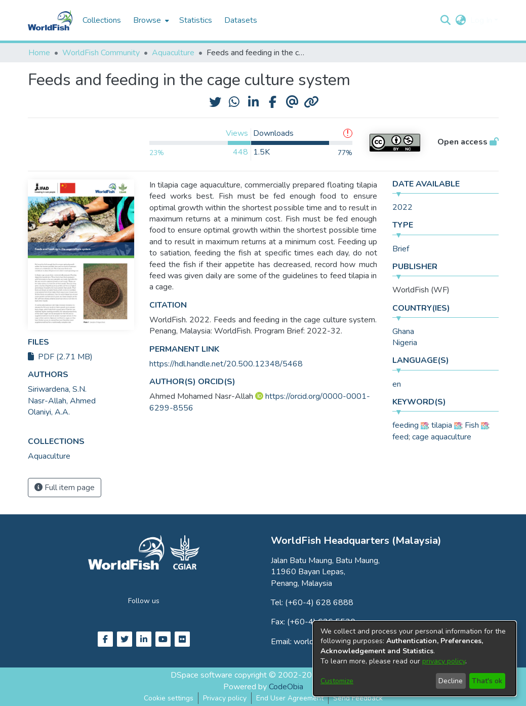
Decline (450, 681)
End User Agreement (289, 698)
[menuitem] (150, 20)
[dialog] (414, 658)
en (396, 384)
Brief (400, 248)
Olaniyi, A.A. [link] (49, 412)
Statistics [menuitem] (195, 20)
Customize (336, 681)
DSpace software (201, 675)
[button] (445, 20)
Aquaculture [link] (173, 52)
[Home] (50, 20)
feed (400, 436)
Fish (472, 425)
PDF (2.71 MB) (60, 356)
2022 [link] (402, 207)
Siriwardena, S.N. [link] (57, 389)
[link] (49, 456)
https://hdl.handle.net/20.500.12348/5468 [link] (226, 363)
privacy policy (443, 661)
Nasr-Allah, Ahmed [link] (62, 400)
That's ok (487, 681)
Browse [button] (147, 20)
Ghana (403, 331)
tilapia (441, 425)
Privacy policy (225, 698)
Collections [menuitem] (102, 20)
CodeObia (286, 686)
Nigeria (404, 342)
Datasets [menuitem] (240, 20)
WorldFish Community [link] (101, 52)
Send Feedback (358, 698)
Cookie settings (168, 698)
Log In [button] (482, 20)
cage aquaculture (441, 436)
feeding (405, 425)
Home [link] (39, 52)
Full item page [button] (64, 487)
